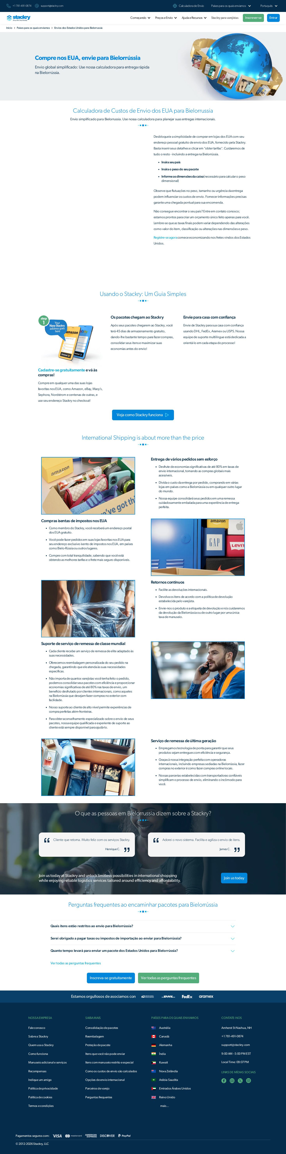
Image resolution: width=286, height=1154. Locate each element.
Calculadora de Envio (191, 5)
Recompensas (37, 1071)
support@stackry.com (52, 5)
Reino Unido (167, 1097)
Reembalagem (94, 1036)
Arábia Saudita (168, 1079)
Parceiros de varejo (97, 1088)
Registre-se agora (165, 237)
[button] (228, 6)
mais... (164, 1105)
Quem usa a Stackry (41, 1045)
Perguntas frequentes (98, 1097)
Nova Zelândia (168, 1071)
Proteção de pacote (97, 1045)
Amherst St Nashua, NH (236, 1027)
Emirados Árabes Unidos (175, 1088)
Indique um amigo (40, 1079)
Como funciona (38, 1053)
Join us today (234, 878)
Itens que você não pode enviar (105, 1053)
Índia (162, 1053)
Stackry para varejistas (224, 17)
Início (9, 28)
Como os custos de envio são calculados (111, 1071)
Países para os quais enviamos (33, 28)
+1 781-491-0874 (232, 1036)
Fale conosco (36, 1027)
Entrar (273, 17)
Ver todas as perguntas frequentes (76, 963)
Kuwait (163, 1062)
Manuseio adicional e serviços (47, 1062)
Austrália (164, 1027)
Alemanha (165, 1045)
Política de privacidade (43, 1088)
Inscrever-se (253, 17)
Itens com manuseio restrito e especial (109, 1062)
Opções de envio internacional (105, 1079)
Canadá (164, 1036)
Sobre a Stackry (38, 1036)
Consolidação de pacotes (101, 1027)
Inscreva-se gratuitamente (111, 978)
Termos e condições (41, 1105)
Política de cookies (40, 1097)
